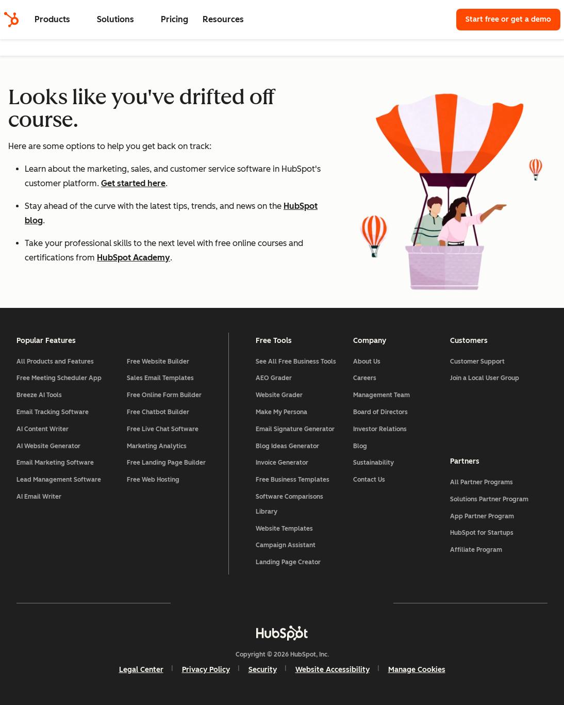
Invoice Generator (282, 462)
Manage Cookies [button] (416, 669)
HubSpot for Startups (481, 532)
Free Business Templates (292, 479)
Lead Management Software (58, 479)
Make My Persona (281, 412)
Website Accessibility (332, 669)
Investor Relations (380, 429)
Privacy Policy (206, 669)
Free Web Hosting (153, 479)
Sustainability (373, 462)
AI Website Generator (48, 446)
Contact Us (369, 479)
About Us (366, 361)
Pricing (174, 19)
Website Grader (279, 395)
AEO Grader (274, 378)
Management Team (381, 395)
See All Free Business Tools (296, 361)
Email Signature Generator (295, 429)
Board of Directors (380, 412)
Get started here (133, 183)
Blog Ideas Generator (287, 446)
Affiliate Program (476, 549)
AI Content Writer (42, 429)
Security (262, 669)
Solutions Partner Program (489, 499)
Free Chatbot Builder (158, 412)
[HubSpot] (11, 19)
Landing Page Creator (288, 562)
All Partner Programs (481, 482)
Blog (360, 446)
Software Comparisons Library (289, 504)
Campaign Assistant (286, 545)
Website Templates (284, 528)
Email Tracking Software (52, 412)
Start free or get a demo (508, 19)
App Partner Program (482, 516)
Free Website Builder (158, 361)
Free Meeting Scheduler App (59, 378)
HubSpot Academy (133, 258)
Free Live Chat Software (162, 429)
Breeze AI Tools (39, 395)
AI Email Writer (38, 496)
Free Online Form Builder (164, 395)
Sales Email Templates (160, 378)
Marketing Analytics (157, 446)
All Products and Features (55, 361)
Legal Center (141, 669)
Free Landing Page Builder (166, 462)
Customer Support (477, 361)
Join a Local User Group (484, 378)
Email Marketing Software (55, 462)
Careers (364, 378)
